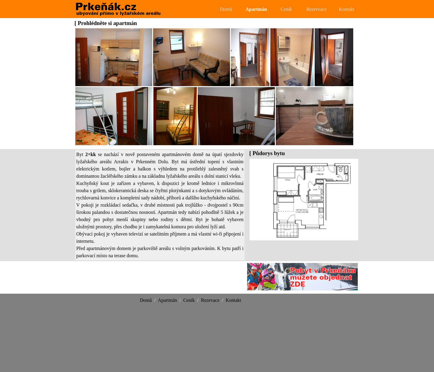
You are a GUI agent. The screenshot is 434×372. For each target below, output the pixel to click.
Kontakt (346, 9)
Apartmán (256, 9)
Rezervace (317, 9)
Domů (226, 9)
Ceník (286, 9)
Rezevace (210, 300)
